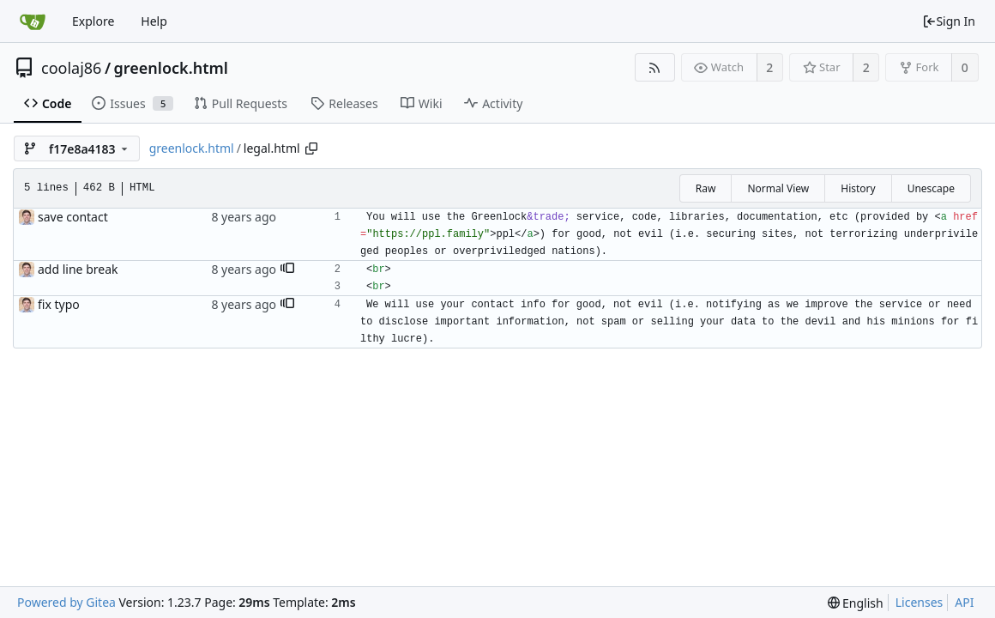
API (964, 602)
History (858, 188)
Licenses (920, 602)
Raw (706, 188)
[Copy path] (311, 148)
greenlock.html (171, 67)
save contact (73, 217)
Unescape (931, 188)
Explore (93, 21)
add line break (78, 269)
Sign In (948, 21)
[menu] (855, 603)
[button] (287, 269)
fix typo (59, 304)
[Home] (33, 21)
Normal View (778, 188)
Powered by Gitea (66, 602)
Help (154, 21)
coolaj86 (71, 67)
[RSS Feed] (655, 67)
